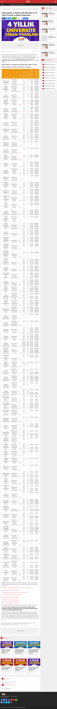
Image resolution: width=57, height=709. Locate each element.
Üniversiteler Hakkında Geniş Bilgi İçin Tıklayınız (11, 601)
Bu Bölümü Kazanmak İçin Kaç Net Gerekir (10, 599)
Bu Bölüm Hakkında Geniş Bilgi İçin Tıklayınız (10, 597)
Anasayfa (4, 9)
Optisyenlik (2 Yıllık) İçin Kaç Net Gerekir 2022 (17, 4)
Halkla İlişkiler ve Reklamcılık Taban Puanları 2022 (9, 624)
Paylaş (4, 18)
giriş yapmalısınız (12, 682)
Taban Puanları (9, 9)
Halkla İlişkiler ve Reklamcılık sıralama (8, 623)
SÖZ (20, 84)
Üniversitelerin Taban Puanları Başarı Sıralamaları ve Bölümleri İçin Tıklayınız (16, 587)
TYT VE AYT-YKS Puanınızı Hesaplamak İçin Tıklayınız (12, 594)
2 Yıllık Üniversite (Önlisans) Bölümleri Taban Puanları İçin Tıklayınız (15, 592)
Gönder (14, 18)
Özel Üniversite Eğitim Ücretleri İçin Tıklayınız (10, 603)
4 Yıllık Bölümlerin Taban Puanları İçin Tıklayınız (11, 590)
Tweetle (9, 18)
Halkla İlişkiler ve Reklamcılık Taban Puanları (21, 623)
